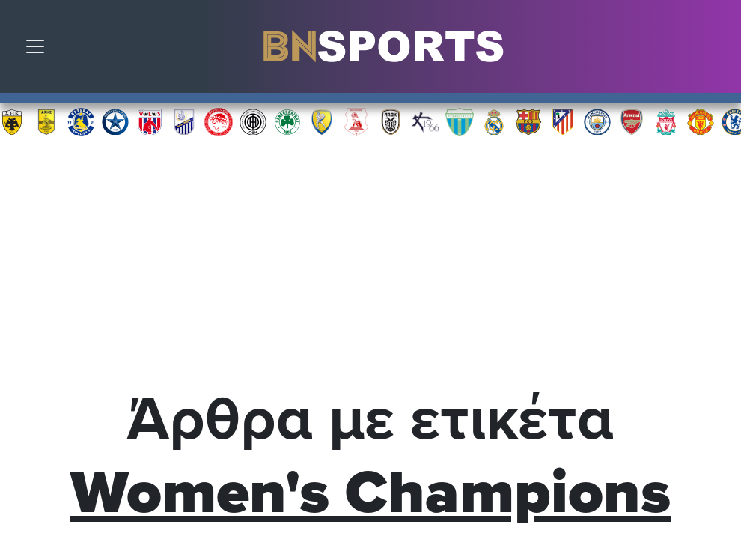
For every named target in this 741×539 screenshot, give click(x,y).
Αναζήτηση (718, 50)
